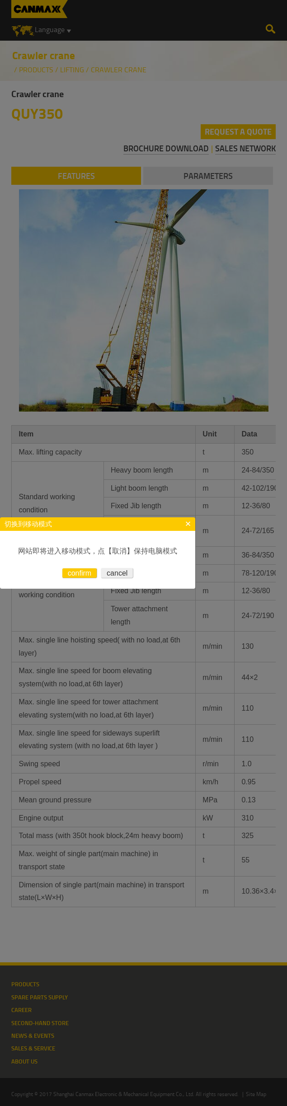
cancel (117, 573)
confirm (79, 573)
